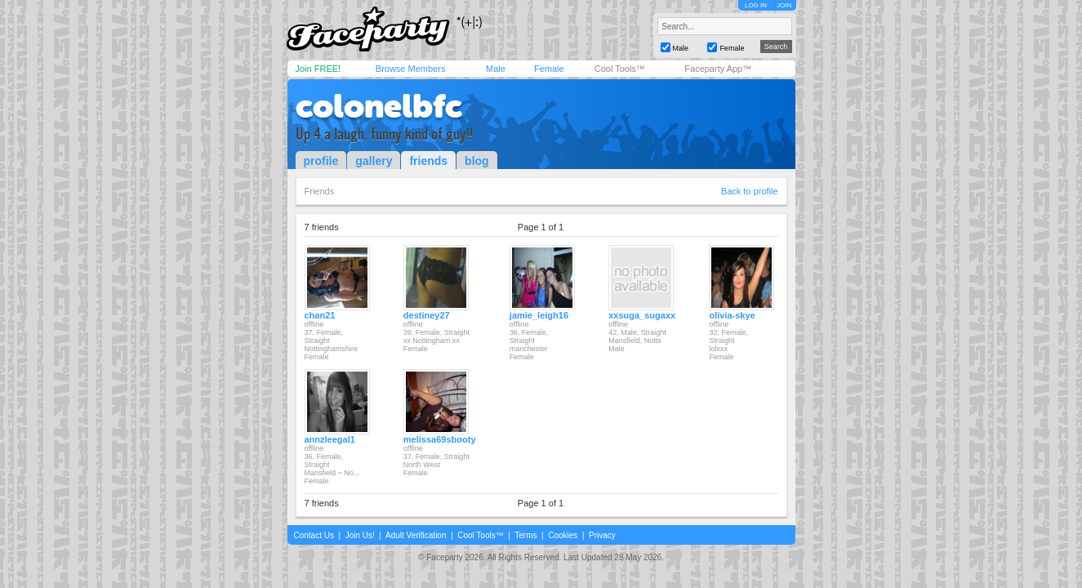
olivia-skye (732, 315)
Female (549, 69)
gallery (373, 160)
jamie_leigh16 (539, 315)
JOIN (784, 5)
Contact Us (314, 535)
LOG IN (756, 5)
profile (321, 160)
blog (477, 160)
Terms (525, 535)
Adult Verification (416, 535)
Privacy (602, 535)
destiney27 (426, 315)
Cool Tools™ (619, 69)
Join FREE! (318, 69)
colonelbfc (379, 106)
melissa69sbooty (439, 439)
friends (428, 160)
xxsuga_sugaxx (641, 315)
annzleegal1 (330, 439)
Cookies (562, 535)
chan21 (320, 315)
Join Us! (360, 535)
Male (495, 69)
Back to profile (749, 191)
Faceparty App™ (717, 69)
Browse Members (411, 69)
